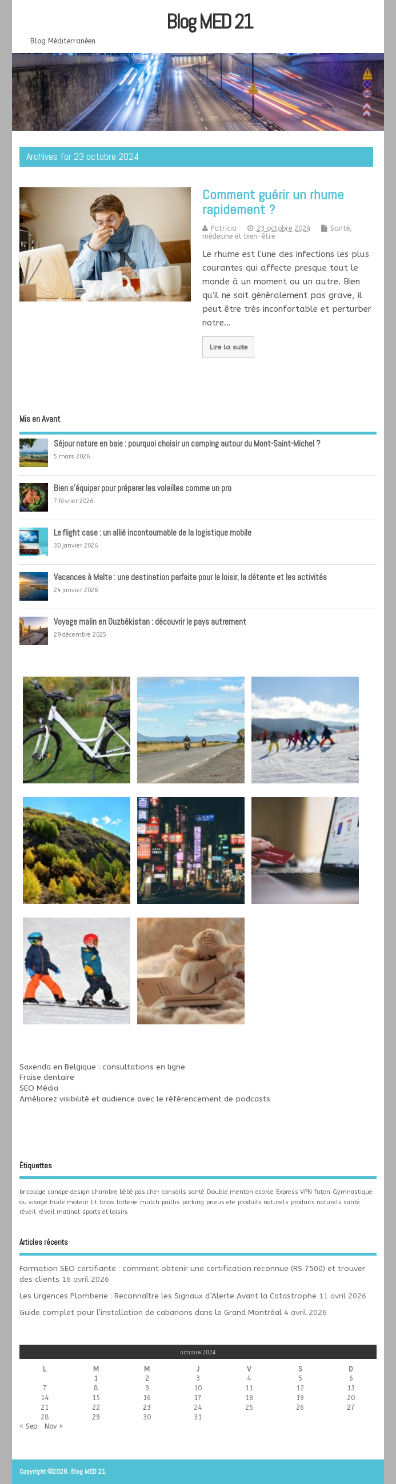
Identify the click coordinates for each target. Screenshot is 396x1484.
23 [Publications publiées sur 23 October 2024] (147, 1407)
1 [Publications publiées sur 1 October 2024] (96, 1378)
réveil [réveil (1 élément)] (27, 1212)
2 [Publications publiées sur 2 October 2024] (147, 1378)
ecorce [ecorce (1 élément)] (264, 1192)
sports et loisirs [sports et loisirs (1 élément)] (105, 1212)
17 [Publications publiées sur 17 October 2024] (198, 1398)
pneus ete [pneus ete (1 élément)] (220, 1202)
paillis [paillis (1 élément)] (171, 1202)
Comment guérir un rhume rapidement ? (273, 202)
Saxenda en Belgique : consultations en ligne (102, 1067)
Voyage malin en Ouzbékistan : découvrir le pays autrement (150, 621)
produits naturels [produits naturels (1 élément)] (263, 1202)
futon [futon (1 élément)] (322, 1192)
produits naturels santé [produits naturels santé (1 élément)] (325, 1202)
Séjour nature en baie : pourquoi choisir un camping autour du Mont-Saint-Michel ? (187, 443)
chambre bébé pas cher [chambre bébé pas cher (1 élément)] (125, 1192)
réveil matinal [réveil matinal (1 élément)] (59, 1212)
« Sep (28, 1426)
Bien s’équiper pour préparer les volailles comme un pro (142, 487)
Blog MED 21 (209, 22)
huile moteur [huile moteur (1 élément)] (69, 1202)
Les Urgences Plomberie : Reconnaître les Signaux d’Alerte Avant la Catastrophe (168, 1296)
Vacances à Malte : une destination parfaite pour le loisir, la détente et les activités (190, 577)
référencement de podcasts (218, 1099)
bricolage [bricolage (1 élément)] (32, 1192)
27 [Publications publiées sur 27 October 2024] (351, 1407)
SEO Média (38, 1088)
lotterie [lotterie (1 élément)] (127, 1202)
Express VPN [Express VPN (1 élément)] (294, 1192)
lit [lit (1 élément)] (94, 1202)
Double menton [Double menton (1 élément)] (230, 1192)
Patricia (224, 228)
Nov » (54, 1426)
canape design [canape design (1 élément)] (69, 1192)
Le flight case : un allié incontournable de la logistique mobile (152, 532)
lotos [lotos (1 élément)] (106, 1202)
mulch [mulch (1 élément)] (149, 1202)
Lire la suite (228, 347)
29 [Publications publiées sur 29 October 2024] (96, 1417)
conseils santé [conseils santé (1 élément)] (183, 1192)
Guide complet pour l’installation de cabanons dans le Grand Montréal (150, 1312)
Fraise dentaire (46, 1077)
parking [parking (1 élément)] (193, 1202)
